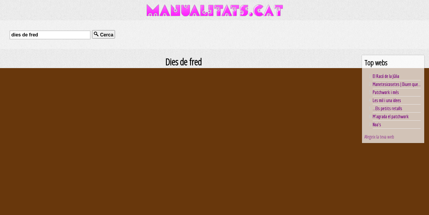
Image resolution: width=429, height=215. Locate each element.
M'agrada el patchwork (391, 116)
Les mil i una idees (387, 100)
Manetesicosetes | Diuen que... (397, 84)
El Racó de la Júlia (386, 76)
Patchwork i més (386, 92)
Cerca (103, 34)
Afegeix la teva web (379, 136)
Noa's (377, 124)
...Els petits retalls (387, 108)
